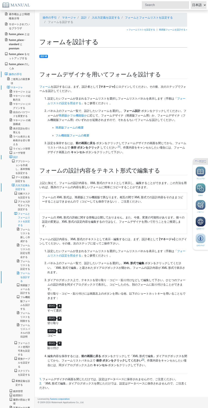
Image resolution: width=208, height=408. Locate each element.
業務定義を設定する (21, 382)
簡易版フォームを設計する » (173, 29)
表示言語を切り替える (19, 130)
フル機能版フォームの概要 (72, 135)
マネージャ (69, 17)
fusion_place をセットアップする (17, 56)
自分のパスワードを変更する (19, 113)
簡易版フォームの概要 (70, 127)
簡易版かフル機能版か (73, 115)
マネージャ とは (20, 91)
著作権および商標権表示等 (17, 16)
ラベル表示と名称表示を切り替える (19, 140)
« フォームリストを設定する (141, 29)
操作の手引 (50, 17)
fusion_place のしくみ (17, 66)
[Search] (165, 5)
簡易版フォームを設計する (23, 288)
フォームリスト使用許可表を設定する (22, 348)
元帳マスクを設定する (22, 195)
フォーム (45, 86)
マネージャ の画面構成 (20, 122)
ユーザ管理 (17, 152)
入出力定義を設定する (106, 17)
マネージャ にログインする (20, 105)
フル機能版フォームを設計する (23, 302)
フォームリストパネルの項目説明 (23, 330)
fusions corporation (60, 399)
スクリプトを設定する (22, 372)
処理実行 (16, 395)
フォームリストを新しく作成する (23, 235)
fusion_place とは (17, 34)
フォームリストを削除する (23, 316)
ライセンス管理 (19, 148)
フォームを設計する (23, 276)
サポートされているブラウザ (17, 26)
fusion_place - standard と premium (15, 44)
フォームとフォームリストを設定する (149, 17)
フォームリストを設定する (23, 264)
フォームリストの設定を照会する (23, 251)
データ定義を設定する (21, 179)
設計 (84, 17)
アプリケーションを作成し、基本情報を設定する (21, 166)
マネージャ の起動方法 (20, 97)
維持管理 (16, 391)
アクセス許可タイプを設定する (22, 205)
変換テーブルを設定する (22, 362)
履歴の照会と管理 (19, 401)
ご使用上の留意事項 (18, 80)
